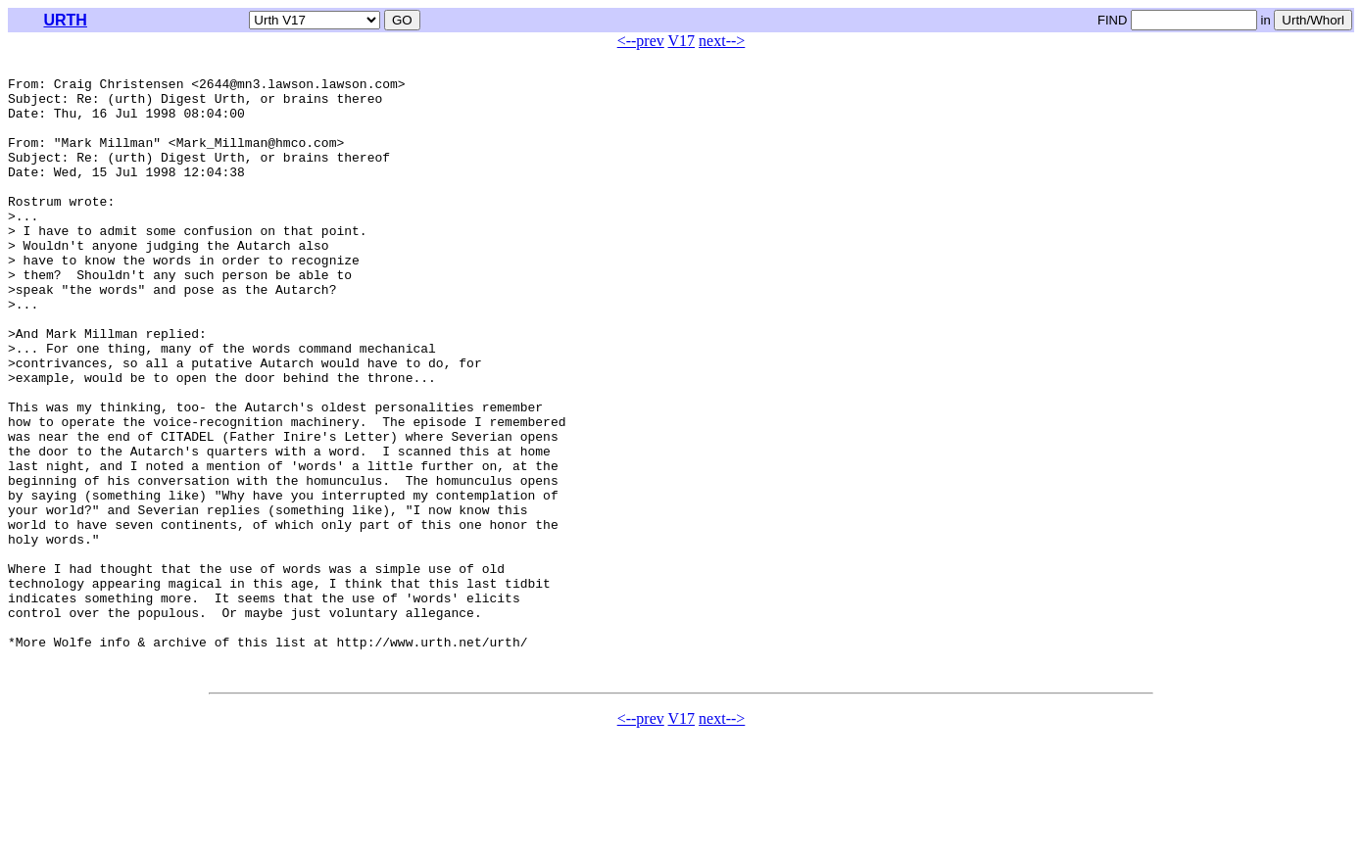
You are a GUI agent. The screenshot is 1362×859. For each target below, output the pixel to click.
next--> (722, 40)
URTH (64, 20)
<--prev (640, 40)
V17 (682, 40)
